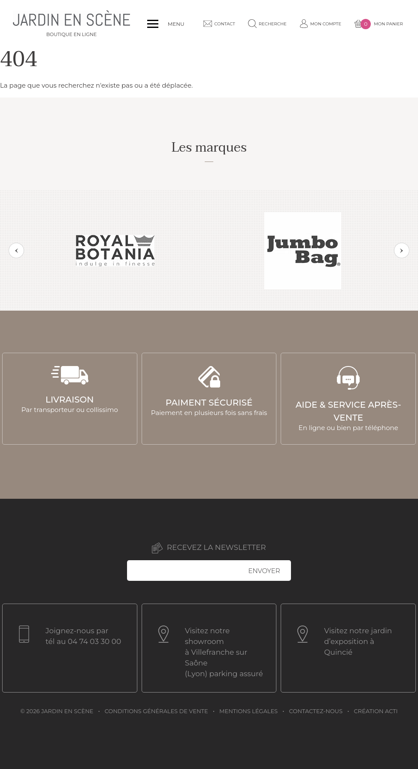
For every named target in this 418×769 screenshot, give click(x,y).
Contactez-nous (316, 711)
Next (401, 250)
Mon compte (321, 23)
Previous (16, 250)
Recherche (267, 23)
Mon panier (378, 24)
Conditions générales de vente (156, 711)
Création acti (376, 711)
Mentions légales (248, 711)
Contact (219, 23)
